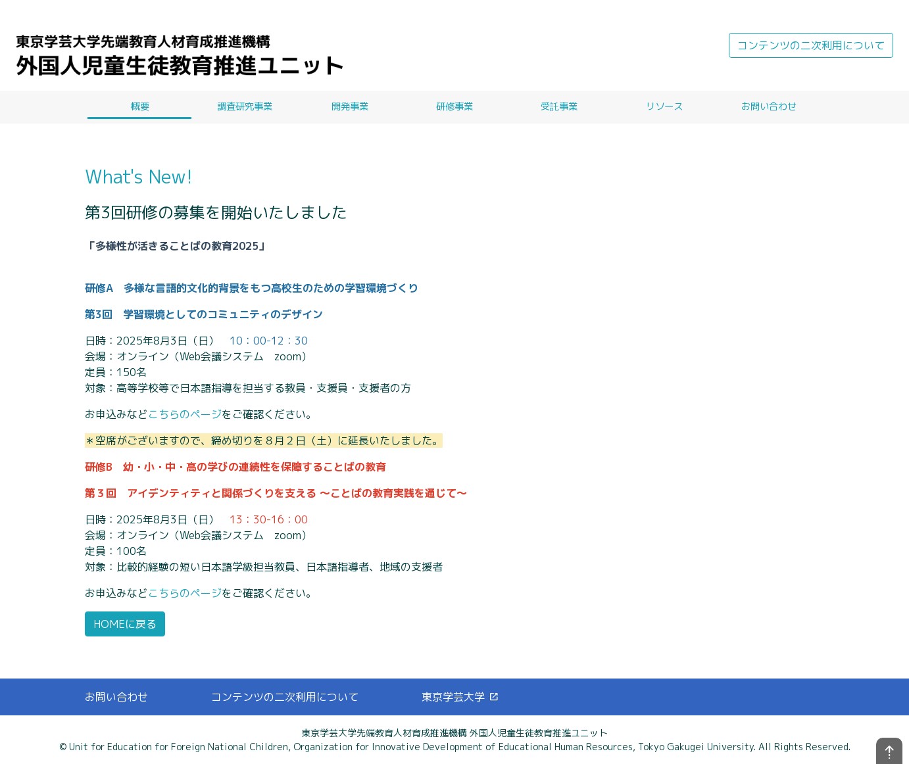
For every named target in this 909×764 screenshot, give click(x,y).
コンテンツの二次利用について (811, 45)
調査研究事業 (244, 106)
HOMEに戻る (125, 624)
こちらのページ (185, 414)
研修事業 (454, 106)
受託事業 (559, 106)
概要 (140, 106)
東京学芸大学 (460, 697)
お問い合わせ (769, 106)
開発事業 (350, 106)
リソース (664, 106)
